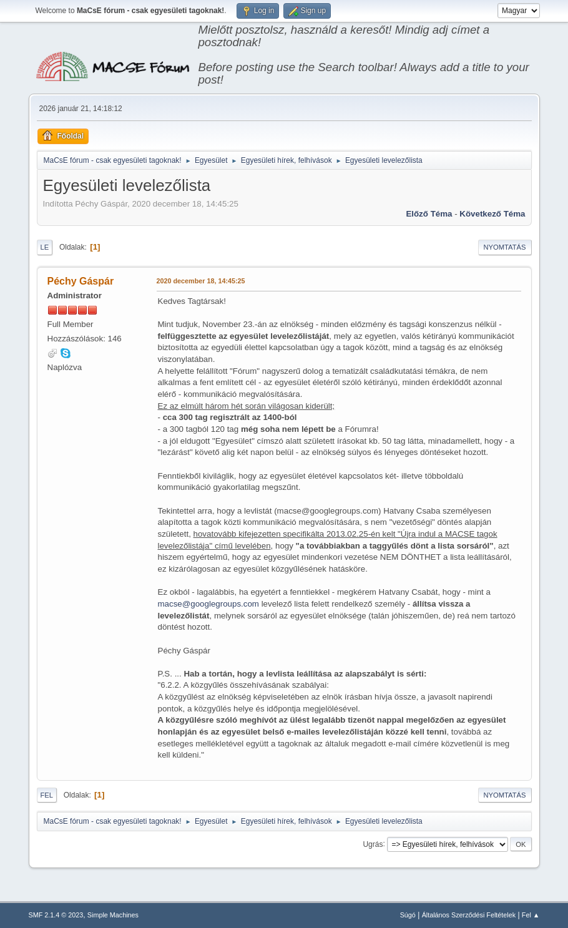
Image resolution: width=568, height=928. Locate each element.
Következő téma (492, 213)
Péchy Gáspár (80, 281)
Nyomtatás (505, 247)
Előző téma (429, 213)
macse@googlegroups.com (208, 603)
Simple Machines (113, 915)
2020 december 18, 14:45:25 (201, 281)
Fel (47, 795)
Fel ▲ (531, 915)
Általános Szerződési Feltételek (469, 915)
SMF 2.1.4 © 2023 (56, 915)
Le (45, 247)
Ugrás (373, 843)
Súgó (408, 915)
